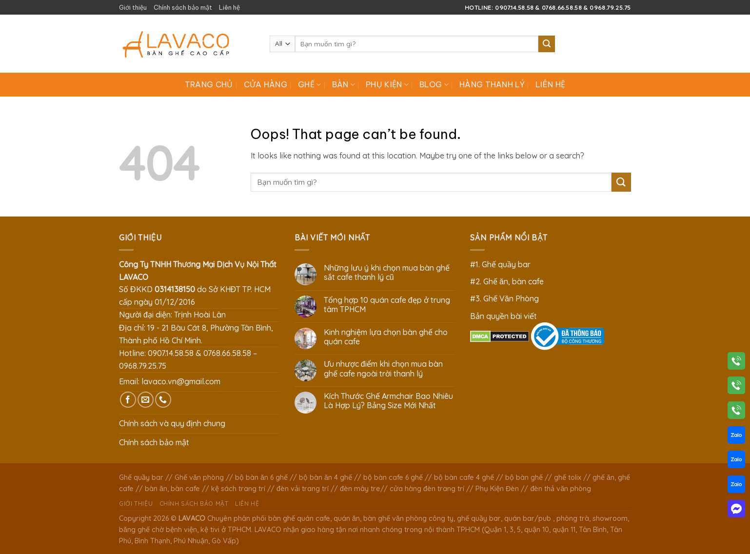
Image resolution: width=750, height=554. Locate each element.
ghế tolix (567, 477)
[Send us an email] (146, 400)
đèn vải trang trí (302, 488)
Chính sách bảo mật (183, 7)
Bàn (343, 84)
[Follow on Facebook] (128, 400)
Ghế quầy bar (141, 477)
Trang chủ (209, 84)
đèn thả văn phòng (560, 488)
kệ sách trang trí (238, 488)
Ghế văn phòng (199, 477)
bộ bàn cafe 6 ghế (393, 477)
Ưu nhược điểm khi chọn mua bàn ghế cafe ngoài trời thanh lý (383, 368)
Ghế (309, 84)
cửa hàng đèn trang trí (427, 488)
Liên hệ (229, 7)
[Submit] (546, 44)
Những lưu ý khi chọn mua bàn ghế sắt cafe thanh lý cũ (387, 272)
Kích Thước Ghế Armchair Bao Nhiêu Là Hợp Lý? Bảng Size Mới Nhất (388, 401)
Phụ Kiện (387, 84)
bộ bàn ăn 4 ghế (325, 477)
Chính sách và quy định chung (172, 423)
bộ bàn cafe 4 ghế (464, 477)
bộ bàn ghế (524, 477)
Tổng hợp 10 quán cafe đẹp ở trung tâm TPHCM (387, 305)
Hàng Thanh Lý (492, 84)
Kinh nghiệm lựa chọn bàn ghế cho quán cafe (386, 337)
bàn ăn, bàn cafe (172, 488)
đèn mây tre (360, 488)
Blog (434, 84)
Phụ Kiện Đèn (497, 488)
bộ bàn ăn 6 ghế (261, 477)
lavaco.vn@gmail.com (180, 381)
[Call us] (163, 400)
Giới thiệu (133, 7)
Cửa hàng (266, 84)
